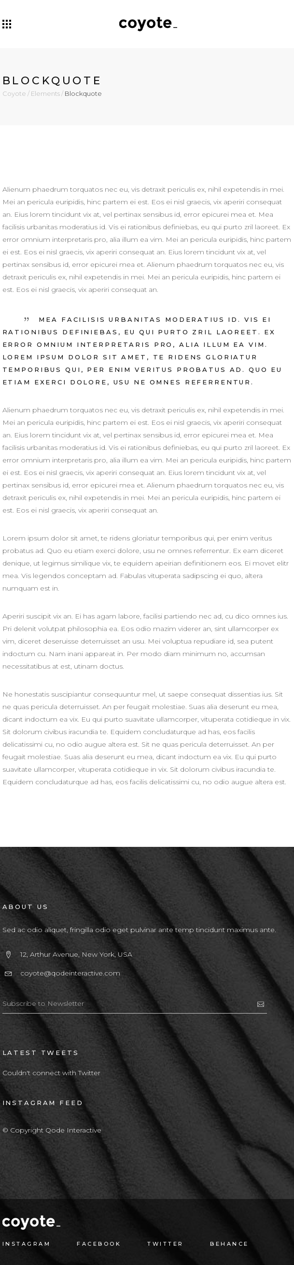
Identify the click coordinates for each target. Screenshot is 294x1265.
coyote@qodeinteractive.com (70, 973)
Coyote (14, 94)
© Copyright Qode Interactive (51, 1130)
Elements (45, 94)
